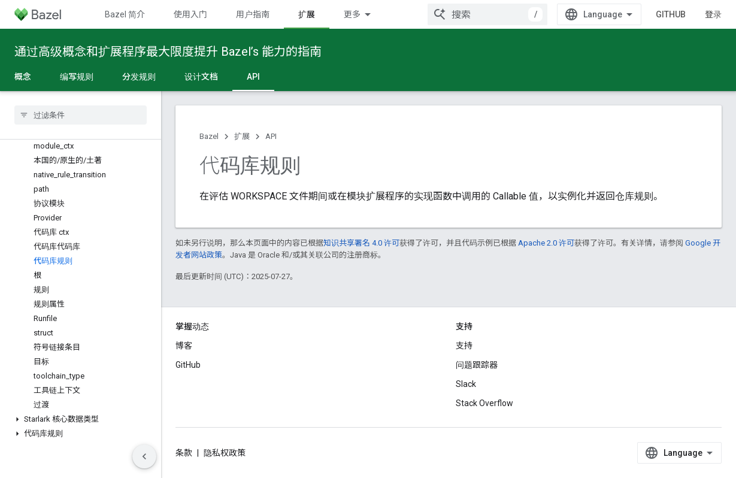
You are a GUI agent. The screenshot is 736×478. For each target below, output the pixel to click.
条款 (183, 453)
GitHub (671, 14)
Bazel (209, 136)
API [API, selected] (253, 76)
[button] (80, 419)
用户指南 (252, 14)
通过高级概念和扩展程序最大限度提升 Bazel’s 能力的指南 (168, 51)
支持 (464, 345)
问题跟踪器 (477, 365)
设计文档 (201, 76)
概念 (22, 76)
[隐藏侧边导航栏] (144, 456)
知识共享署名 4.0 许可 (361, 242)
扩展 (242, 136)
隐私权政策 (225, 453)
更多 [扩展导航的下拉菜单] (352, 14)
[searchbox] (80, 115)
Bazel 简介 (125, 14)
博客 (183, 345)
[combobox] (487, 14)
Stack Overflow (484, 403)
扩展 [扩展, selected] (306, 14)
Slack (466, 384)
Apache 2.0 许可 (546, 242)
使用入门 (190, 14)
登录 (713, 14)
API (271, 136)
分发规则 (139, 76)
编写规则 (76, 76)
